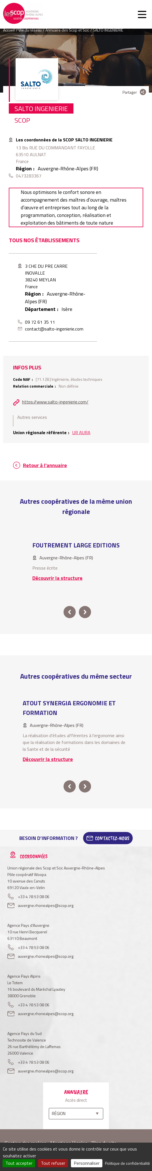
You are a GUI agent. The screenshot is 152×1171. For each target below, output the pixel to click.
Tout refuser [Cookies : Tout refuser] (53, 1163)
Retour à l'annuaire (45, 465)
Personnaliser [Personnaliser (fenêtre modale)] (87, 1163)
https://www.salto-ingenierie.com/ (55, 401)
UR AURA (81, 432)
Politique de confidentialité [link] (127, 1163)
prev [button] (69, 612)
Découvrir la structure (57, 578)
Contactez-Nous (112, 838)
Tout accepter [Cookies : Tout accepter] (18, 1163)
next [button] (85, 612)
